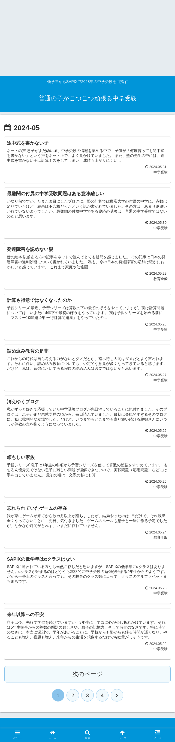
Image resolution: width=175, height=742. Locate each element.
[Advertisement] (85, 38)
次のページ (87, 673)
